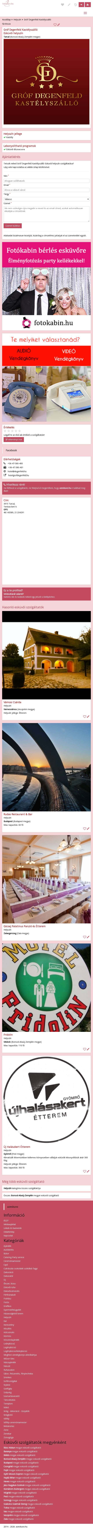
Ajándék (7, 1246)
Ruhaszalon (9, 1369)
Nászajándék (10, 1362)
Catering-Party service (14, 1257)
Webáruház (9, 1426)
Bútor (6, 1253)
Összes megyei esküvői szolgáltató (31, 1195)
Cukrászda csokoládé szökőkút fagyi (21, 1268)
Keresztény (9, 1324)
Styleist (7, 1384)
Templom (8, 1403)
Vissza (6, 23)
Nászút (7, 1366)
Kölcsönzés (9, 1332)
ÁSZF (6, 1220)
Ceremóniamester (12, 1261)
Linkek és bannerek (13, 1228)
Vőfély (6, 1418)
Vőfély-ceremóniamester (15, 1422)
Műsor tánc (9, 1358)
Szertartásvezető (11, 1396)
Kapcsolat (8, 1235)
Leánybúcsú (9, 1343)
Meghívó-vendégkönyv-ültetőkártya (20, 1354)
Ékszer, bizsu (10, 1283)
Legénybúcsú (10, 1347)
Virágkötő (8, 1414)
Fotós (6, 1302)
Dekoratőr (8, 1276)
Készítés (7, 1328)
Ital (5, 1321)
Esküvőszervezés (11, 1291)
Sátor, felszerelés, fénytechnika (18, 1373)
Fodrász (7, 1298)
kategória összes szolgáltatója (22, 1188)
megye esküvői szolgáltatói (22, 1447)
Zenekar (7, 1433)
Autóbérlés (9, 1249)
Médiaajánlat (10, 1224)
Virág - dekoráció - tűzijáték (16, 1411)
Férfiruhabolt (10, 1294)
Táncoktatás (9, 1399)
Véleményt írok (14, 439)
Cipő (6, 1264)
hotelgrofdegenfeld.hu (18, 475)
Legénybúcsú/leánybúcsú (15, 1351)
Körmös (7, 1336)
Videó (6, 1407)
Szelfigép (8, 1388)
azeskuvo (12, 1206)
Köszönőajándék (11, 1339)
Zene (6, 1430)
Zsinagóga (8, 1437)
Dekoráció (8, 1272)
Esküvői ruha (9, 1287)
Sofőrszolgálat (10, 1381)
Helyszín (17, 19)
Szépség (7, 1392)
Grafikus (7, 1306)
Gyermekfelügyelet (12, 1309)
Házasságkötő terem (13, 1313)
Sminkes (7, 1377)
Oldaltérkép (9, 1231)
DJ (5, 1279)
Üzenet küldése (13, 225)
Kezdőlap (6, 19)
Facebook (11, 450)
